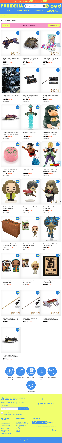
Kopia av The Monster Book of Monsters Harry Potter (30, 59)
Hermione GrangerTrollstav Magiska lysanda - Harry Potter (30, 96)
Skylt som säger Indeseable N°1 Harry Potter (50, 281)
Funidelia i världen (21, 422)
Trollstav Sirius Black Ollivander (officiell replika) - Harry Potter (51, 318)
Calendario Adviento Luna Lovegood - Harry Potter (50, 59)
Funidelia (3, 15)
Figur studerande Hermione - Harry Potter (51, 207)
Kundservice (46, 399)
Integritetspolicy (20, 427)
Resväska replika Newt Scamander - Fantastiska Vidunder (10, 244)
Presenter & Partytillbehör (52, 11)
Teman (8, 10)
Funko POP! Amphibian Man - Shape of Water (51, 244)
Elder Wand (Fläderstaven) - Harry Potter (31, 318)
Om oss (18, 431)
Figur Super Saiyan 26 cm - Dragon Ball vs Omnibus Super (50, 170)
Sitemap (18, 430)
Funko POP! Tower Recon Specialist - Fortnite (30, 244)
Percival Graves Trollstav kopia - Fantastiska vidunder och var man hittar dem (11, 356)
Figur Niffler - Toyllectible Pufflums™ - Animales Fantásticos (50, 133)
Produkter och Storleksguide (5, 429)
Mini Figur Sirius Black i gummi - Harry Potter (9, 207)
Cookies (18, 428)
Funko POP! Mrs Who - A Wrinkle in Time (9, 281)
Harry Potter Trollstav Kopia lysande (50, 96)
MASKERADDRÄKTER (23, 10)
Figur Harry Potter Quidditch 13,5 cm (31, 207)
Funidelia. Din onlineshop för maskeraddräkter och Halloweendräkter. (12, 5)
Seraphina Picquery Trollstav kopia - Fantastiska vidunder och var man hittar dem (11, 133)
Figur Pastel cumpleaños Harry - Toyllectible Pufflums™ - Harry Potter (10, 170)
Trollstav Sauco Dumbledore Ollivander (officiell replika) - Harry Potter (11, 59)
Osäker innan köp (6, 433)
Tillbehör (37, 10)
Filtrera (7, 25)
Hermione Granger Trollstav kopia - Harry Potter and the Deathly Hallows (10, 318)
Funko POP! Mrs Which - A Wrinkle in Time (30, 281)
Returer (3, 431)
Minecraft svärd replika (29, 132)
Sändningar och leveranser (5, 426)
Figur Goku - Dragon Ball (30, 169)
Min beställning (5, 423)
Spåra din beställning (46, 404)
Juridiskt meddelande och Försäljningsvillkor (22, 424)
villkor (14, 414)
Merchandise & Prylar (11, 15)
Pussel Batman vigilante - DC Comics (11, 96)
